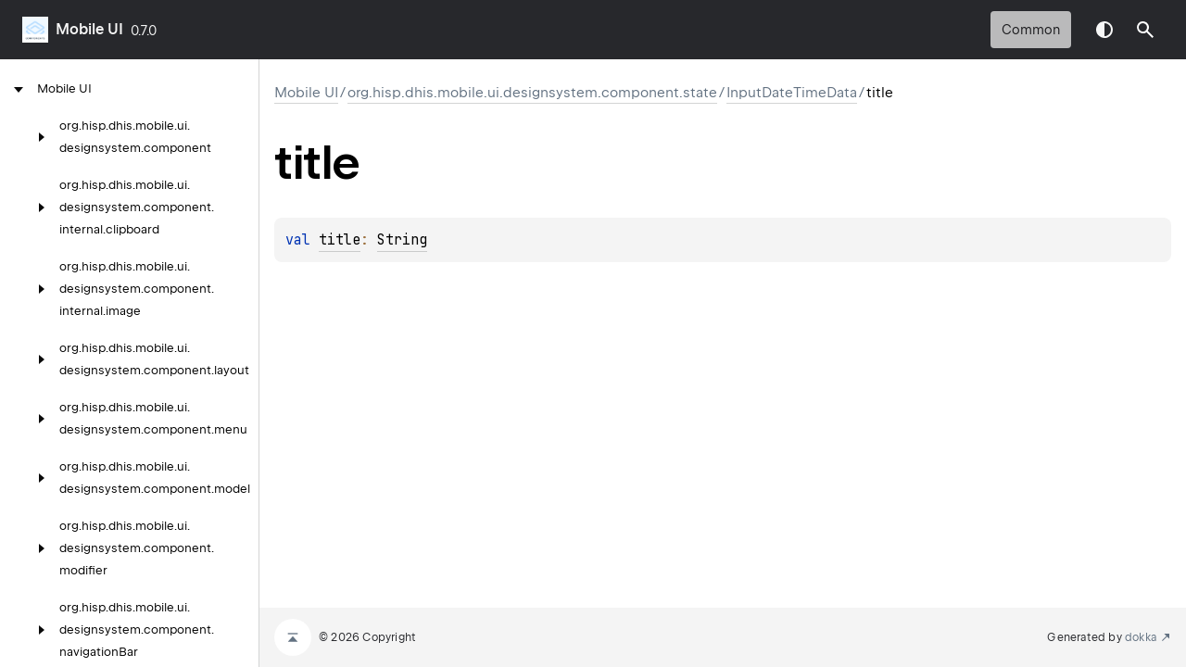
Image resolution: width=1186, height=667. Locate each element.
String (402, 240)
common (1031, 29)
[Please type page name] (1145, 29)
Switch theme (1104, 29)
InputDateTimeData (791, 92)
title (339, 240)
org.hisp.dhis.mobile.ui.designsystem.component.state (532, 92)
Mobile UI (89, 29)
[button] (1145, 29)
